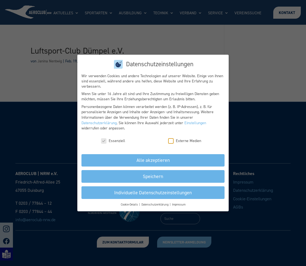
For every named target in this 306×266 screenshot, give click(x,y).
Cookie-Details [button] (130, 204)
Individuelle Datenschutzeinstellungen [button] (153, 192)
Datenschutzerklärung (99, 123)
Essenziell (113, 140)
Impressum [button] (178, 204)
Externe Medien (184, 140)
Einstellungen (195, 123)
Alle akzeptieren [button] (153, 160)
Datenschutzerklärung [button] (155, 204)
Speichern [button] (153, 176)
